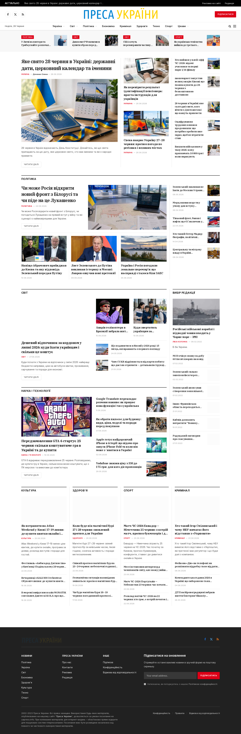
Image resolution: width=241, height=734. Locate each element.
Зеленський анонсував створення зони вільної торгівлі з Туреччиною (187, 389)
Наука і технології (31, 455)
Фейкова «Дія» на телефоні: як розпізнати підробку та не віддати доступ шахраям (196, 565)
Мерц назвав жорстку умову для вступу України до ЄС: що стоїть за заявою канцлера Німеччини (188, 204)
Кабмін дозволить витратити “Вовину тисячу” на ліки (185, 421)
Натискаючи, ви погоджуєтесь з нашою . (181, 684)
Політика (88, 26)
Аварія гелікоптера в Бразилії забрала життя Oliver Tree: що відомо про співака (112, 329)
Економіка (108, 26)
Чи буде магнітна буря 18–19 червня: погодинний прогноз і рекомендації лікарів (92, 594)
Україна (57, 26)
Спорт (169, 26)
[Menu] (234, 26)
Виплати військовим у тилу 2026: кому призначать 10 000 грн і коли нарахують (189, 151)
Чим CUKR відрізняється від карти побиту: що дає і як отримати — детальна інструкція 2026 (138, 363)
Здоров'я (78, 538)
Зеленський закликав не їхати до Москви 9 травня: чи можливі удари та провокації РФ (189, 188)
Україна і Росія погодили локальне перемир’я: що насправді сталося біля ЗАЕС (142, 269)
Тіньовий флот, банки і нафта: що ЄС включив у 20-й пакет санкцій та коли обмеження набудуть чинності (187, 220)
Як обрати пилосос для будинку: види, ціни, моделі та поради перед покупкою (118, 423)
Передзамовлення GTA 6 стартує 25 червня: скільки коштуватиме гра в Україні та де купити (51, 445)
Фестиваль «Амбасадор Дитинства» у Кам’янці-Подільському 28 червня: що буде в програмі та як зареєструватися (43, 565)
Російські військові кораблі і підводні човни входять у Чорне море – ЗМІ (193, 333)
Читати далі (31, 164)
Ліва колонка (180, 342)
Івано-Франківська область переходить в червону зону (186, 405)
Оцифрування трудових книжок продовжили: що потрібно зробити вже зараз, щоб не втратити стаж (189, 130)
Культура (26, 538)
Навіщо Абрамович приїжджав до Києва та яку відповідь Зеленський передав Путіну (44, 269)
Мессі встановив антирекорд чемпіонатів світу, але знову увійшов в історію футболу (146, 568)
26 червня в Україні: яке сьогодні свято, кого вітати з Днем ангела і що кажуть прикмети (189, 108)
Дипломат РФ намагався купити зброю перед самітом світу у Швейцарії (87, 43)
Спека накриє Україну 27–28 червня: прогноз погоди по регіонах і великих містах (144, 144)
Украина (128, 103)
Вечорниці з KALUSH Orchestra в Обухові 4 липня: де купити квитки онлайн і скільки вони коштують (43, 579)
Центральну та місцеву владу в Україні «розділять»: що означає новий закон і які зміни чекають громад (188, 251)
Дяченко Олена (40, 74)
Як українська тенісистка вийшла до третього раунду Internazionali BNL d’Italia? (188, 43)
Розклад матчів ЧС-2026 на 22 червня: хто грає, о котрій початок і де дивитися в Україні (145, 597)
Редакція (229, 3)
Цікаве (182, 26)
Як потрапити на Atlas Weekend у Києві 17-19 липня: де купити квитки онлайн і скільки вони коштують (42, 530)
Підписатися (225, 14)
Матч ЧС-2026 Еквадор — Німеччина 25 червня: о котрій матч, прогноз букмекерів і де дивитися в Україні (146, 530)
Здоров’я (142, 26)
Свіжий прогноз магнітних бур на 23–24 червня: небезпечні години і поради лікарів (94, 565)
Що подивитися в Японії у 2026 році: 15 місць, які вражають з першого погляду (135, 347)
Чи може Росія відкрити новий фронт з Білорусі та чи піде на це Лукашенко (50, 194)
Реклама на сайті (211, 3)
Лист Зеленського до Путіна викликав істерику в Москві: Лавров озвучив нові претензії (93, 269)
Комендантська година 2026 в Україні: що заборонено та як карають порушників (193, 579)
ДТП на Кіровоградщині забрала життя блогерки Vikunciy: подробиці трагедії (195, 594)
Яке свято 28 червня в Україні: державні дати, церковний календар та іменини (65, 3)
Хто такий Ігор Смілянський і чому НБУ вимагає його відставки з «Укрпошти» (196, 529)
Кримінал (125, 26)
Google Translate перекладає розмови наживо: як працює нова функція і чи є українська (117, 402)
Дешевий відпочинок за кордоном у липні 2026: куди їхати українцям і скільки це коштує (51, 347)
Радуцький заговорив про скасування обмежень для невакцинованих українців (186, 437)
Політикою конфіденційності (203, 684)
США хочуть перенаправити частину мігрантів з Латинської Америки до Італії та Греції (137, 43)
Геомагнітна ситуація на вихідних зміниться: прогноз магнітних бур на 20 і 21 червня (94, 579)
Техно (156, 26)
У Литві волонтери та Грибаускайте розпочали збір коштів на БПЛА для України (35, 43)
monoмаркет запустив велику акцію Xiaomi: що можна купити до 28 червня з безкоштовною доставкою (190, 86)
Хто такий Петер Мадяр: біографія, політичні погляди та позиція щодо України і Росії (188, 235)
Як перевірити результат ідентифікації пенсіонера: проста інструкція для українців (143, 93)
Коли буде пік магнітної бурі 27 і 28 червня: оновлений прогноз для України (93, 529)
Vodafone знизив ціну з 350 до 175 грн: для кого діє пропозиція (118, 465)
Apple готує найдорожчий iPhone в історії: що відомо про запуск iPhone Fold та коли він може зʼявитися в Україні (117, 445)
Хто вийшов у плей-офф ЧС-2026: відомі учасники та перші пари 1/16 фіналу (189, 64)
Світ (72, 26)
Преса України (64, 716)
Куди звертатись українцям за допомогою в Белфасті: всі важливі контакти (149, 329)
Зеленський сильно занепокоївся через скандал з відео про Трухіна (185, 373)
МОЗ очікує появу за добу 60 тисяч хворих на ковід (188, 357)
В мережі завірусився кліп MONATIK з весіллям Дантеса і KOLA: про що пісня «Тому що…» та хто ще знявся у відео (43, 594)
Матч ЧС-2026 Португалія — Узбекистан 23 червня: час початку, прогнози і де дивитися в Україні (146, 583)
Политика (26, 206)
